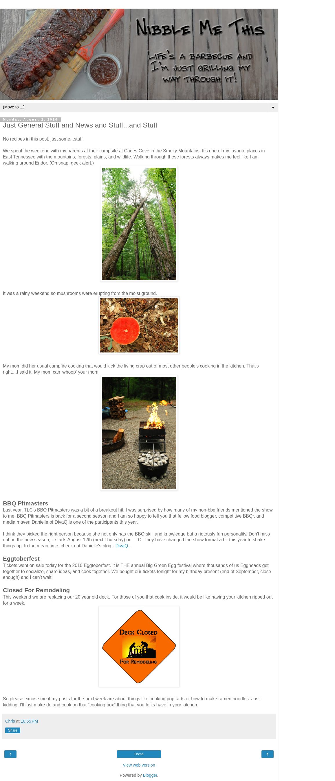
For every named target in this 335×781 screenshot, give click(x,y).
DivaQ (121, 545)
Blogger (150, 775)
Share (12, 730)
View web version (139, 765)
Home (139, 754)
